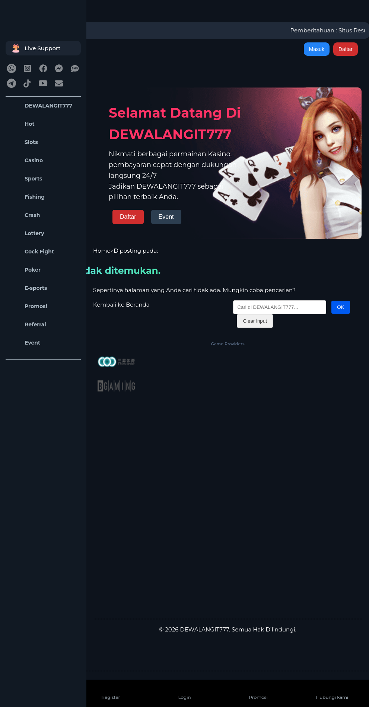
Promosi (28, 306)
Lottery (26, 233)
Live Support (35, 48)
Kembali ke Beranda (121, 304)
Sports (25, 178)
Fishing (27, 197)
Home (102, 250)
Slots (23, 142)
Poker (25, 269)
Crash (24, 215)
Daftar (345, 49)
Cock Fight (31, 251)
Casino (26, 160)
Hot (22, 124)
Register (110, 691)
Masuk (316, 49)
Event (24, 342)
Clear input (255, 321)
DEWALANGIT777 (40, 105)
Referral (27, 324)
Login (184, 691)
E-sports (28, 288)
